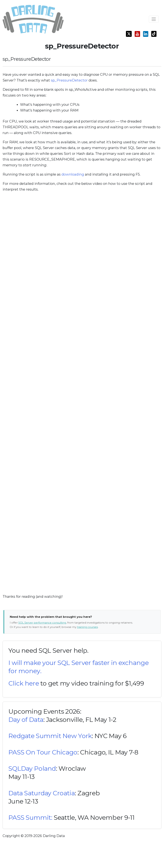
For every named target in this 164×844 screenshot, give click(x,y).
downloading (72, 174)
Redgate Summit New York (50, 736)
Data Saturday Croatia (41, 793)
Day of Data (25, 719)
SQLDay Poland (32, 768)
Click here (23, 683)
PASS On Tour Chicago (42, 752)
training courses (87, 627)
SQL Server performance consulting (42, 622)
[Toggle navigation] (154, 19)
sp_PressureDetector (69, 80)
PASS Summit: (30, 817)
